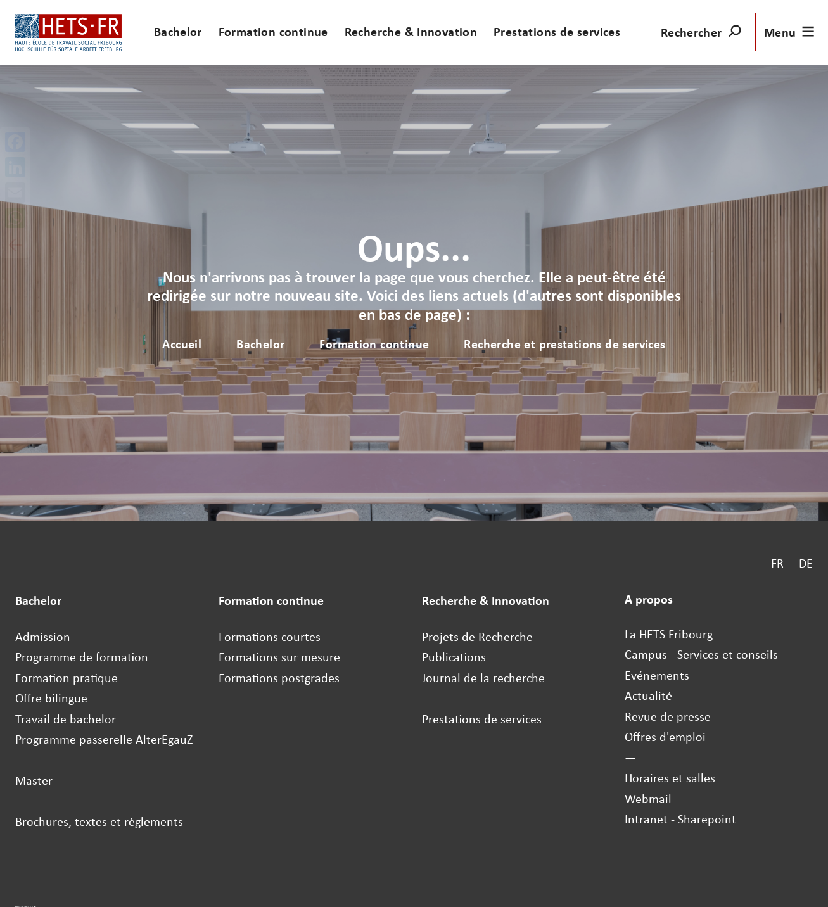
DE (806, 563)
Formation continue (273, 31)
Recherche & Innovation (411, 31)
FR (777, 563)
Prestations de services (557, 31)
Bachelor (178, 31)
